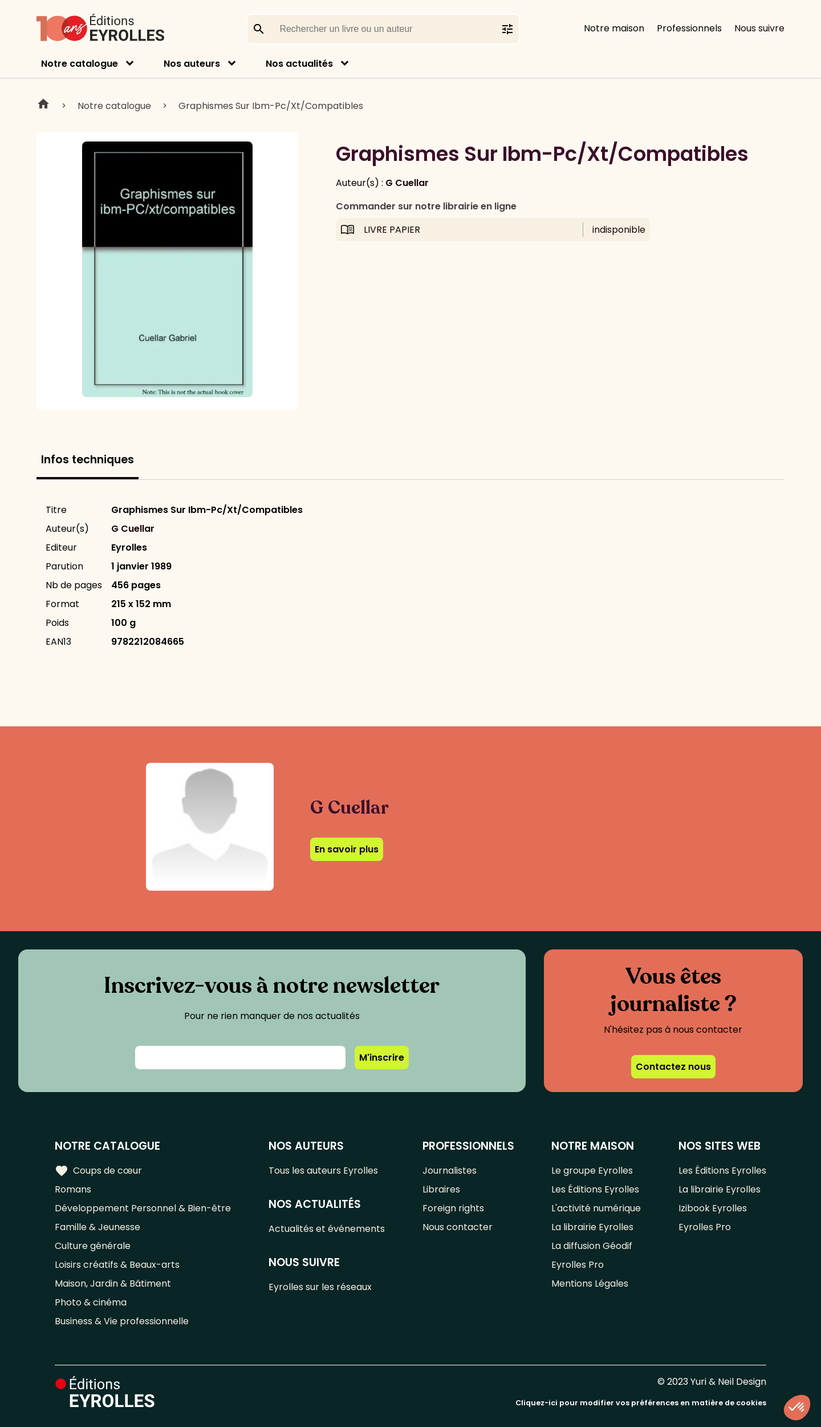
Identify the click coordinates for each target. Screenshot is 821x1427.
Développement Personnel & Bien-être (143, 1208)
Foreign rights (453, 1208)
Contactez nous (673, 1066)
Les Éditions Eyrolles (595, 1189)
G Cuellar (407, 182)
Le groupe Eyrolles (592, 1170)
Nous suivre (759, 28)
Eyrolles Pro (577, 1264)
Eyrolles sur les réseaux (320, 1286)
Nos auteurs (192, 63)
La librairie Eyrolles (592, 1227)
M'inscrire (381, 1057)
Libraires (441, 1189)
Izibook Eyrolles (712, 1208)
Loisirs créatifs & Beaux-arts (117, 1264)
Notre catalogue (79, 63)
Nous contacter (457, 1227)
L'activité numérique (596, 1208)
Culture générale (93, 1245)
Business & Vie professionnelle (122, 1321)
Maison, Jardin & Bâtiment (113, 1283)
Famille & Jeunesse (97, 1227)
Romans (73, 1189)
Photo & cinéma (91, 1302)
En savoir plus (347, 849)
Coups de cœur (98, 1171)
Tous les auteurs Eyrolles (323, 1170)
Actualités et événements (327, 1228)
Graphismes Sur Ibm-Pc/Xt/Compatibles (270, 105)
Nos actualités (299, 63)
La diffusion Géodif (591, 1245)
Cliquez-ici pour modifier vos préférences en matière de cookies (640, 1403)
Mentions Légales (589, 1283)
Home (43, 105)
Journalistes (449, 1170)
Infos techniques (87, 459)
